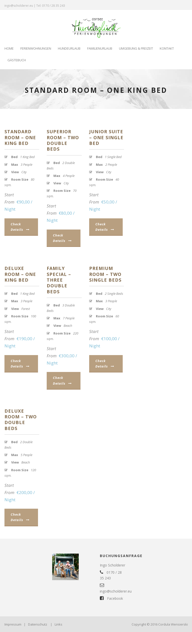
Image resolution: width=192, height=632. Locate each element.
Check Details (20, 227)
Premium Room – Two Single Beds (105, 274)
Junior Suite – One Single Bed (106, 137)
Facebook (111, 598)
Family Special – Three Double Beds (59, 280)
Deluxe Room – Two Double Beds (20, 419)
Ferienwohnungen (35, 48)
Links (58, 624)
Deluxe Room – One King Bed (20, 274)
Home (9, 48)
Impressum (12, 624)
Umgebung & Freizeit (136, 48)
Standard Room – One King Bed (20, 137)
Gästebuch (16, 60)
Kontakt (167, 48)
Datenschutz (37, 624)
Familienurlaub (99, 48)
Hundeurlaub (69, 48)
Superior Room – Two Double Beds (63, 140)
